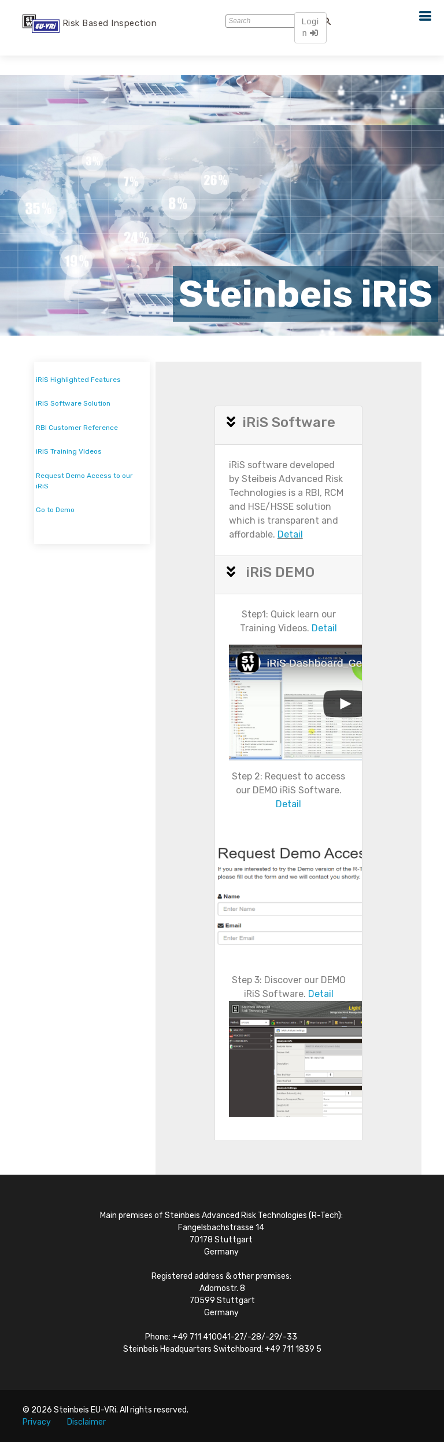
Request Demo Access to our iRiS (84, 481)
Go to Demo (55, 510)
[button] (234, 422)
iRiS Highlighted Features (78, 380)
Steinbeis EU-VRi (85, 1410)
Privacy (37, 1422)
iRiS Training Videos (69, 451)
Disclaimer (86, 1422)
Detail (290, 534)
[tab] (288, 425)
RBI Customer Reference (77, 428)
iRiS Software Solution (73, 403)
